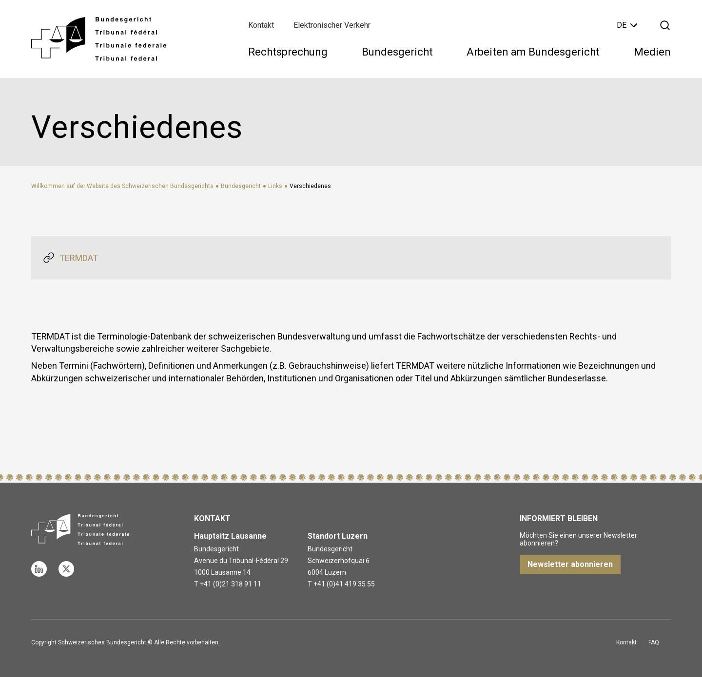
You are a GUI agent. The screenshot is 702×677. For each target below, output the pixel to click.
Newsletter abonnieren (570, 564)
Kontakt (261, 25)
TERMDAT (78, 258)
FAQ (653, 642)
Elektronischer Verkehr (331, 25)
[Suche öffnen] (665, 25)
